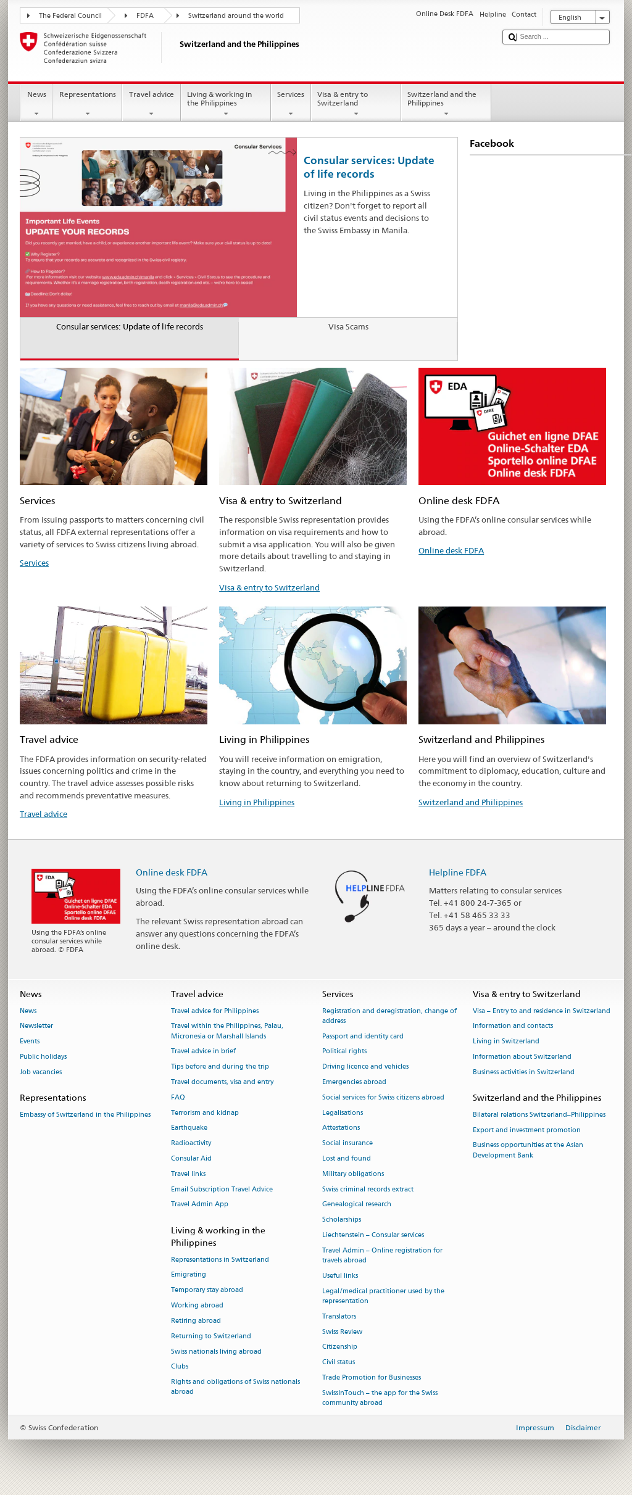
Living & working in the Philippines (225, 104)
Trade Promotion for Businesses (371, 1377)
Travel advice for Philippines (215, 1011)
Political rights (344, 1052)
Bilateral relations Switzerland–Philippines (539, 1115)
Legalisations (342, 1113)
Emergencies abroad (354, 1082)
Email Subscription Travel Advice (222, 1189)
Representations (87, 104)
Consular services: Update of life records (369, 167)
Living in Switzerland (506, 1042)
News (36, 104)
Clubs (179, 1367)
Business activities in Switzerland (524, 1072)
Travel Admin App (199, 1205)
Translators (339, 1316)
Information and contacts (513, 1026)
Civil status (338, 1363)
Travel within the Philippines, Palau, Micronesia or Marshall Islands (227, 1031)
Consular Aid (191, 1158)
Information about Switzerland (522, 1057)
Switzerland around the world (236, 16)
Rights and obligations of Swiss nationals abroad (235, 1387)
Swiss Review (342, 1332)
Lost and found (346, 1158)
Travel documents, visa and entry (222, 1082)
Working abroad (197, 1306)
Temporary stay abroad (207, 1290)
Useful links (340, 1276)
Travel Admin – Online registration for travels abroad (382, 1255)
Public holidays (43, 1057)
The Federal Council (70, 16)
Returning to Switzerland (211, 1336)
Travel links (188, 1174)
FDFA (145, 16)
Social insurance (347, 1144)
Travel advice (151, 104)
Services (291, 104)
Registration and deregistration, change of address (389, 1016)
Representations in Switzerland (220, 1260)
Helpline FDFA (457, 872)
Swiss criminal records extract (368, 1189)
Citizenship (339, 1347)
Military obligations (353, 1174)
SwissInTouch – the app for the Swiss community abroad (380, 1398)
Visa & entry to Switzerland (356, 104)
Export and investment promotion (527, 1130)
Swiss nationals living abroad (216, 1352)
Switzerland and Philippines (470, 802)
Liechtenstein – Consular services (373, 1236)
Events (30, 1042)
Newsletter (36, 1026)
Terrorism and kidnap (205, 1113)
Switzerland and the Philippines (446, 104)
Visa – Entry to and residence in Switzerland (541, 1011)
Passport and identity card (363, 1036)
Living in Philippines (256, 802)
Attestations (341, 1128)
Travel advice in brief (203, 1052)
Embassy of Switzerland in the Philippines (85, 1115)
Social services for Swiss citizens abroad (383, 1097)
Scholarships (341, 1220)
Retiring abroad (196, 1321)
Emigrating (188, 1275)
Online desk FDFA (451, 550)
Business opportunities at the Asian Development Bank (528, 1150)
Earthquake (189, 1128)
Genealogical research (356, 1205)
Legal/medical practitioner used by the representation (383, 1296)
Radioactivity (191, 1144)
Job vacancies (41, 1072)
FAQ (178, 1097)
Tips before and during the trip (220, 1067)
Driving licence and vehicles (365, 1067)
